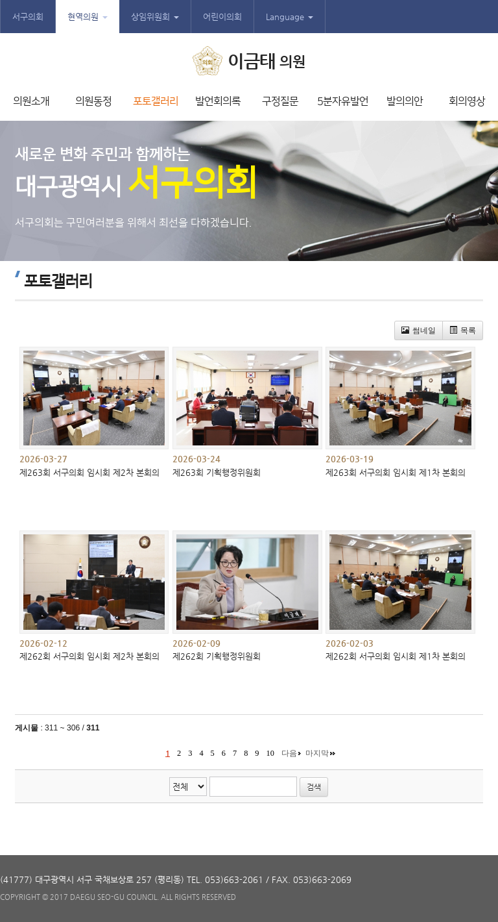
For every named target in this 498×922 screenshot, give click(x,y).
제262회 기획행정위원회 (216, 656)
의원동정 (93, 101)
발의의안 (404, 101)
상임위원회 (155, 16)
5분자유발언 (342, 101)
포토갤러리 (155, 101)
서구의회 (27, 16)
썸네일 (418, 330)
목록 (462, 330)
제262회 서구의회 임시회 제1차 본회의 (396, 656)
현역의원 (87, 16)
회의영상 (467, 101)
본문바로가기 (0, 0)
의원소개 (31, 101)
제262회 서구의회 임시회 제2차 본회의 (89, 656)
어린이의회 (222, 16)
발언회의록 (218, 101)
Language (289, 16)
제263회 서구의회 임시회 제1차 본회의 (396, 472)
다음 (289, 753)
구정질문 (280, 101)
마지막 (317, 753)
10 (270, 753)
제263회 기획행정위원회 (216, 472)
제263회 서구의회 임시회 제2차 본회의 (89, 472)
